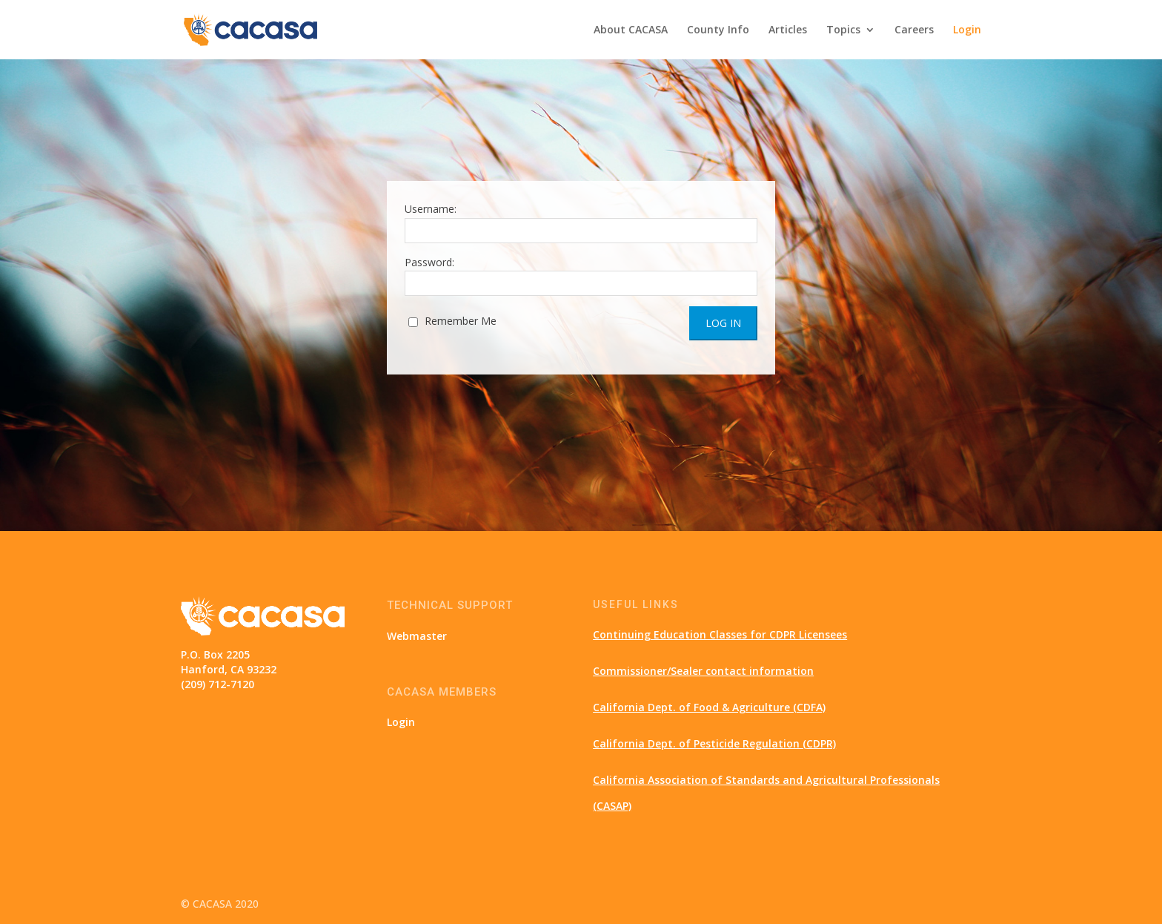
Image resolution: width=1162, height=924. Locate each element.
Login (967, 30)
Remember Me (452, 321)
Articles (787, 30)
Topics (843, 30)
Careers (914, 30)
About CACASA (631, 30)
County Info (718, 30)
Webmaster (417, 636)
